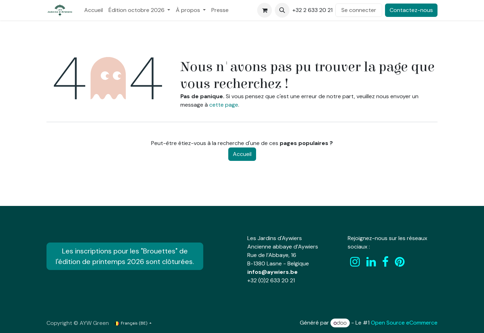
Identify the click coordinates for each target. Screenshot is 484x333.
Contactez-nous (411, 10)
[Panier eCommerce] (264, 10)
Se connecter (358, 10)
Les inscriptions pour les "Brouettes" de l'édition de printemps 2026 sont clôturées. (125, 256)
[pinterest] (399, 262)
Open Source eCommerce (404, 323)
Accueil (242, 154)
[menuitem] (93, 10)
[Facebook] (385, 262)
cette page (223, 104)
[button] (282, 10)
